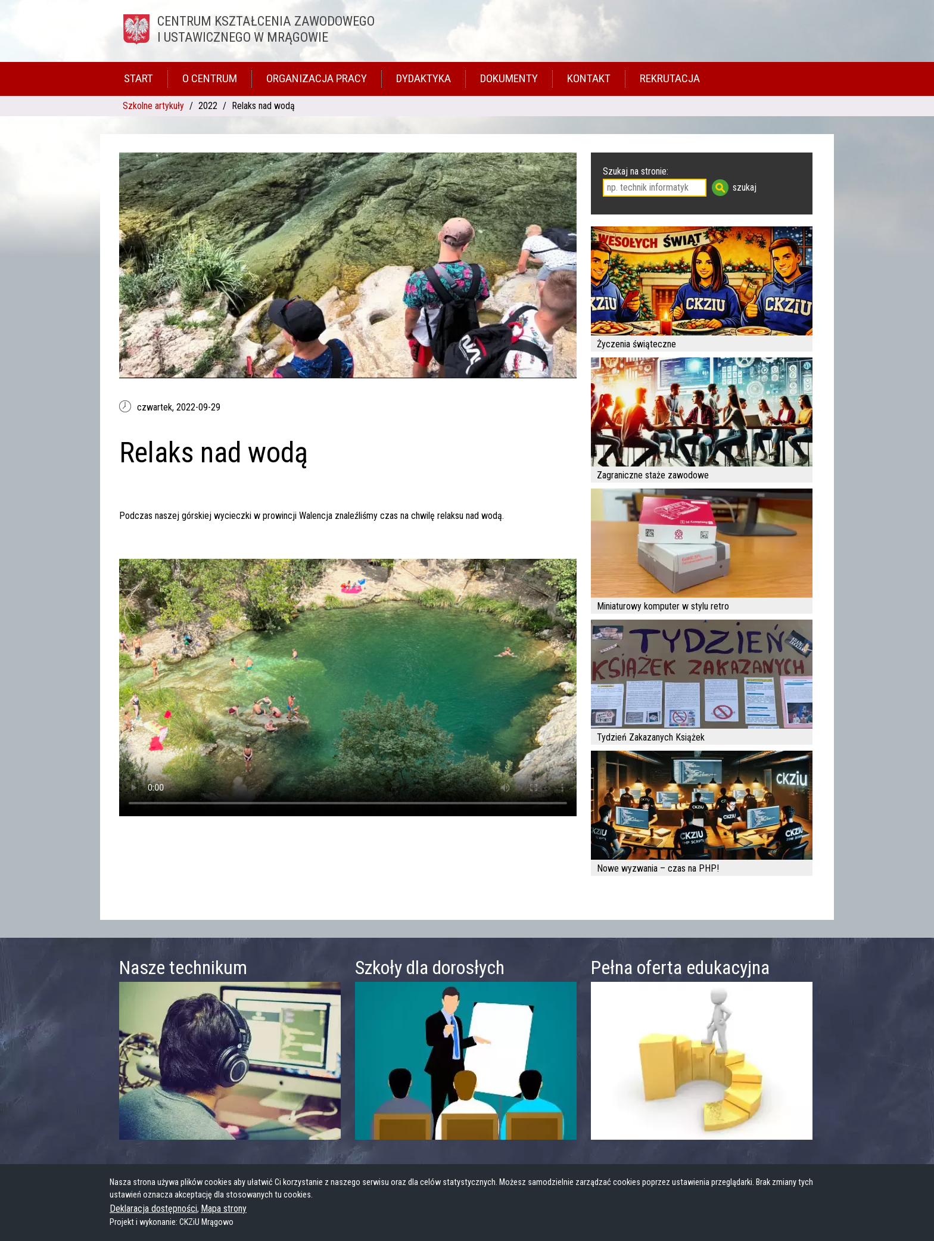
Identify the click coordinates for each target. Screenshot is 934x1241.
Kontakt (589, 78)
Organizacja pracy (316, 78)
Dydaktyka (423, 78)
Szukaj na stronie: (635, 171)
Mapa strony (224, 1208)
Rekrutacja (670, 78)
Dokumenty (509, 78)
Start (138, 78)
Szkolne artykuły (153, 105)
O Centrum (209, 78)
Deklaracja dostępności (153, 1208)
